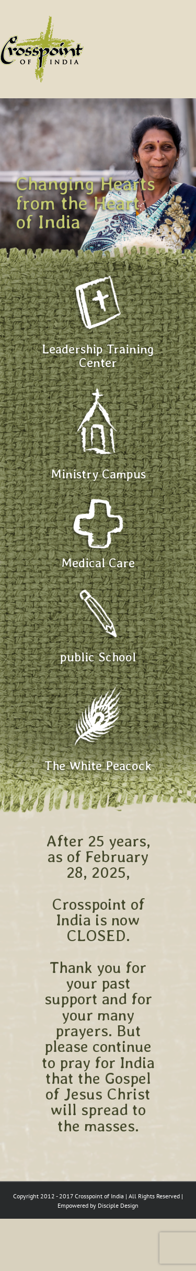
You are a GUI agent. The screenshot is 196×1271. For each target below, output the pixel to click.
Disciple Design (118, 1205)
